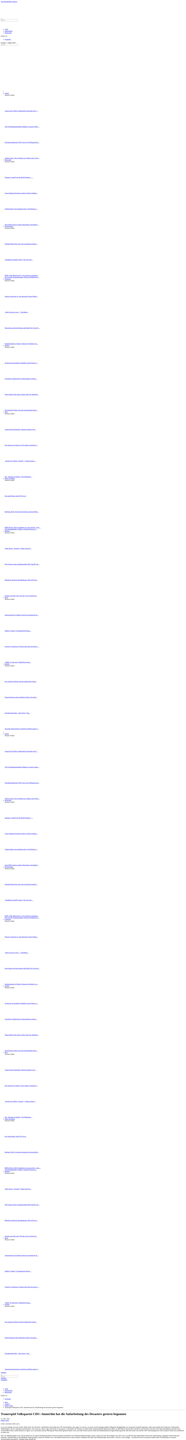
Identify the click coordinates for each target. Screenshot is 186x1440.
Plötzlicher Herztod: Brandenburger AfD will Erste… (21, 580)
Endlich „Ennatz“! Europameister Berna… (18, 631)
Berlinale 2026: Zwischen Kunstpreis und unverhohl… (22, 512)
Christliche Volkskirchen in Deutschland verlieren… (21, 379)
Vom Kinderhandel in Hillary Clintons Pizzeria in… (21, 529)
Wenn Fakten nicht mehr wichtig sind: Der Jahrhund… (22, 394)
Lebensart (8, 279)
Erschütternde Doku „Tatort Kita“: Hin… (18, 713)
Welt (6, 412)
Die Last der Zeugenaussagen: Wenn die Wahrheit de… (22, 277)
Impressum (8, 33)
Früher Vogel (5, 1420)
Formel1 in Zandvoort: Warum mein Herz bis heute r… (22, 646)
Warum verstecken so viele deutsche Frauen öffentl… (21, 296)
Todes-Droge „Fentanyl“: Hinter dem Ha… (18, 548)
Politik (7, 93)
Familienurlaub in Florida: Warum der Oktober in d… (21, 344)
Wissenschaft (9, 226)
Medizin (7, 531)
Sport (6, 597)
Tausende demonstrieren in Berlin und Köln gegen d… (22, 729)
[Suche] (9, 20)
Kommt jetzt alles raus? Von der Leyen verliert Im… (21, 596)
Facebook (8, 39)
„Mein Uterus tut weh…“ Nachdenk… (17, 312)
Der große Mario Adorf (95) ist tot (15, 496)
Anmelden (4, 1380)
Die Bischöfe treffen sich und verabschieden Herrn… (21, 410)
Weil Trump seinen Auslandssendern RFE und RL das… (22, 564)
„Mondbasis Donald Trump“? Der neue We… (19, 260)
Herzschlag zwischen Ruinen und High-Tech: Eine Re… (22, 328)
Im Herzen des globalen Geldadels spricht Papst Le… (21, 363)
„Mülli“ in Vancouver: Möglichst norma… (18, 662)
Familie (7, 664)
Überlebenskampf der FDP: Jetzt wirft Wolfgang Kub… (22, 142)
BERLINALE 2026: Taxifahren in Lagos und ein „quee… (23, 527)
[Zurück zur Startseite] (8, 16)
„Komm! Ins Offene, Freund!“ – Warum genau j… (20, 461)
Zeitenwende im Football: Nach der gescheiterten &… (22, 615)
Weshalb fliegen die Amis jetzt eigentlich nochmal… (21, 244)
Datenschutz (8, 31)
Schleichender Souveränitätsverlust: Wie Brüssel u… (21, 209)
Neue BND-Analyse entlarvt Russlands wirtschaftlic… (22, 225)
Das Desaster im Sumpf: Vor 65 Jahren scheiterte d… (21, 445)
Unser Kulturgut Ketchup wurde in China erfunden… (21, 193)
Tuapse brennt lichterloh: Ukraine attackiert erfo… (20, 429)
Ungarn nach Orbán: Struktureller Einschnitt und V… (21, 111)
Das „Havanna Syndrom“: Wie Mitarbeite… (18, 477)
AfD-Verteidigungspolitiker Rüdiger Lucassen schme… (22, 126)
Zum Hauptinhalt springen (9, 1)
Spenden (3, 1372)
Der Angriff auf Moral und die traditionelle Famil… (21, 681)
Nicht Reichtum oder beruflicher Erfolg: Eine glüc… (21, 697)
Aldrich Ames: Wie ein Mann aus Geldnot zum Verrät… (22, 158)
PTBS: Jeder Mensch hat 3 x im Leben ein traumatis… (22, 275)
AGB (6, 29)
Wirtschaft (8, 160)
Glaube (7, 345)
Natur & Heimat (10, 478)
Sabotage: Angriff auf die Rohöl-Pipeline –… (19, 177)
